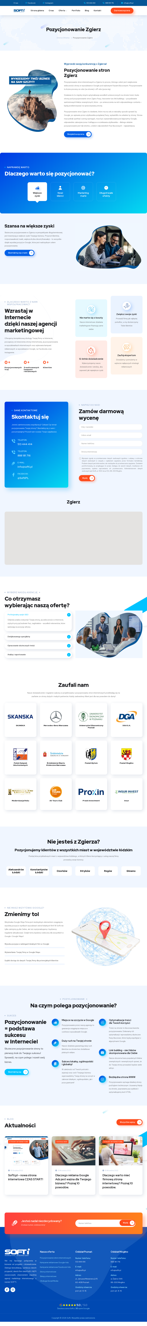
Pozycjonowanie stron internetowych (55, 1262)
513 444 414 (91, 3)
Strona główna (37, 10)
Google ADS (61, 1145)
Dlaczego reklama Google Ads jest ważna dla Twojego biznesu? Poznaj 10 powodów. (73, 1185)
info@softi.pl (128, 3)
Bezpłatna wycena (79, 134)
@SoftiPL (23, 478)
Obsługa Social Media (49, 1285)
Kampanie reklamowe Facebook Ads (55, 1271)
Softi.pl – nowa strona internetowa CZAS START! (25, 1181)
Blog (87, 10)
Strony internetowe (18, 1145)
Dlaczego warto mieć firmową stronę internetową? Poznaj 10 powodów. (117, 1185)
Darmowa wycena (122, 10)
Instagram (48, 3)
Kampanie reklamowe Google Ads (54, 1266)
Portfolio (76, 10)
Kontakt (97, 10)
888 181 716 (109, 3)
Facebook (30, 3)
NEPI (34, 1275)
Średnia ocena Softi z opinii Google (73, 1312)
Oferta (62, 10)
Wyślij (88, 478)
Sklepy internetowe (48, 1280)
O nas (16, 3)
